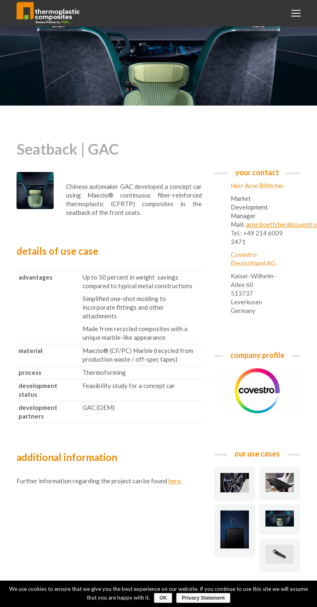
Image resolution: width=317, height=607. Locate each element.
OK (163, 598)
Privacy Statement (203, 598)
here (174, 481)
